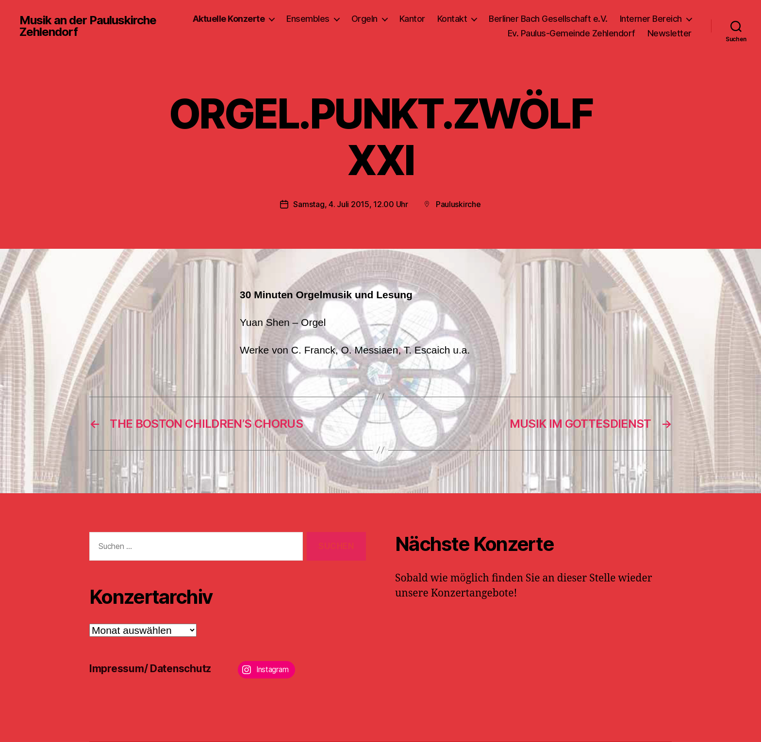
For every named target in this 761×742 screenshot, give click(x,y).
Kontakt (452, 19)
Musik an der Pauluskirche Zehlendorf (87, 26)
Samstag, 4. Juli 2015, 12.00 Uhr (350, 204)
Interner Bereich (651, 19)
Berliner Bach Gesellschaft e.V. (548, 19)
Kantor (412, 19)
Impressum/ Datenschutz (150, 668)
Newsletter (669, 33)
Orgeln (364, 19)
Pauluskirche (458, 204)
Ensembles (308, 19)
